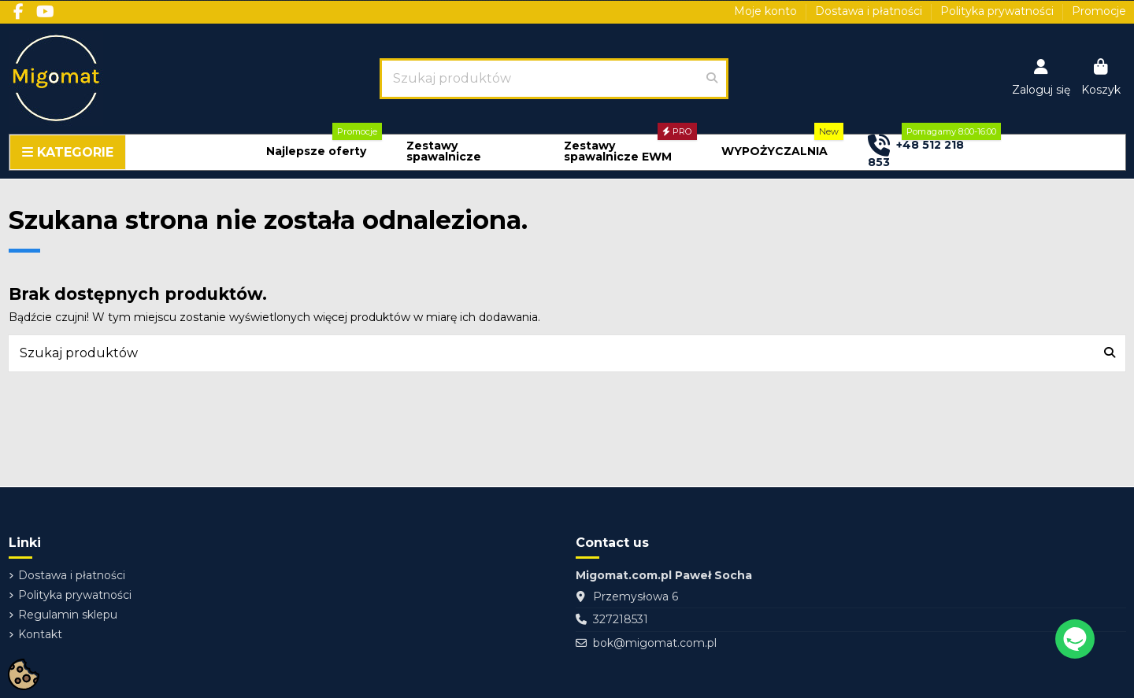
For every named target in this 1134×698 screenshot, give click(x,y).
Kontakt (40, 634)
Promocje (1099, 11)
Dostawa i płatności (870, 11)
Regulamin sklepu (67, 615)
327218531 (620, 619)
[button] (316, 151)
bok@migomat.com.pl (655, 643)
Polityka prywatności (998, 11)
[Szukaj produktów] (711, 78)
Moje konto (767, 11)
